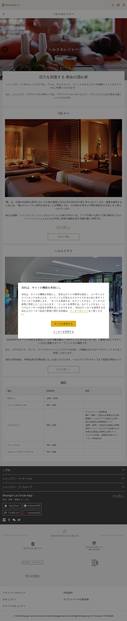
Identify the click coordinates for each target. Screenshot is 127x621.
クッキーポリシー (79, 310)
